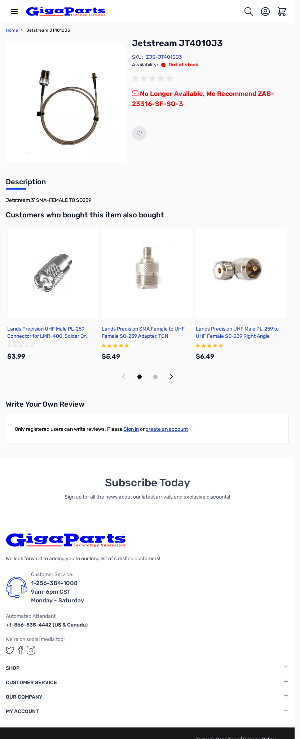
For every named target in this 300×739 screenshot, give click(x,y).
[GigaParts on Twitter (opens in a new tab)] (10, 650)
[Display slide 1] (139, 377)
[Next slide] (171, 377)
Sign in (131, 429)
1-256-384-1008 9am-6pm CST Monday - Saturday (57, 592)
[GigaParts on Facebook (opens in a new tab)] (20, 650)
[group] (153, 78)
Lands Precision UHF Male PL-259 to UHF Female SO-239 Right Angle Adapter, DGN (237, 336)
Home (12, 30)
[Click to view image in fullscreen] (65, 102)
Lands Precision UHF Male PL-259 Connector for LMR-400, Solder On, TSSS (47, 336)
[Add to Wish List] (139, 133)
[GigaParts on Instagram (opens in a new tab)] (31, 650)
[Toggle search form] (248, 11)
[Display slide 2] (155, 377)
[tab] (26, 184)
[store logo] (65, 11)
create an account (167, 429)
